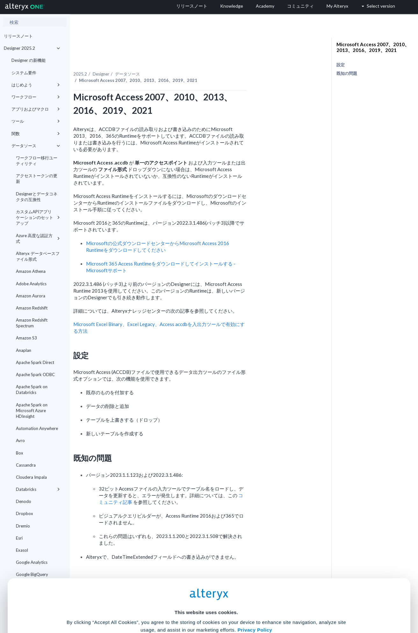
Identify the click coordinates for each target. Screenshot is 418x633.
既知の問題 (346, 73)
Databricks (38, 489)
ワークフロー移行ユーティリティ (36, 160)
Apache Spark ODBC (35, 374)
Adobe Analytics (31, 283)
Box (19, 452)
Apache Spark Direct (35, 362)
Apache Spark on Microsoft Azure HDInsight (31, 410)
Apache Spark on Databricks (31, 389)
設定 (340, 64)
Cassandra (26, 465)
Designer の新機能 (28, 60)
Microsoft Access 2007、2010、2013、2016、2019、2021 (372, 47)
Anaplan (23, 350)
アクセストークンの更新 (36, 178)
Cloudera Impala (31, 477)
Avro (20, 440)
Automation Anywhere (37, 428)
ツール (35, 121)
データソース (35, 145)
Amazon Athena (31, 271)
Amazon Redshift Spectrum (31, 322)
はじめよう (35, 84)
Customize (258, 605)
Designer (155, 60)
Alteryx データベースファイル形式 (38, 256)
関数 (35, 133)
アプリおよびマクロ (35, 109)
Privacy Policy (254, 568)
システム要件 (23, 72)
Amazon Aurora (30, 295)
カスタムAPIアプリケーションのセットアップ (38, 217)
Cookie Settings (206, 586)
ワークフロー (35, 96)
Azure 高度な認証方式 (38, 238)
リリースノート (18, 36)
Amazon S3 (26, 337)
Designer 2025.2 (32, 48)
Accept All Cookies (160, 605)
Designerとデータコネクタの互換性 (36, 196)
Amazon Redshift (31, 307)
